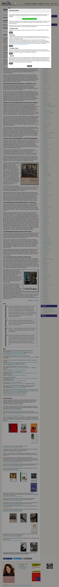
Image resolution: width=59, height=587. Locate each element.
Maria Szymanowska (46, 276)
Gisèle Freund (45, 101)
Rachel (44, 107)
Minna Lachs (45, 170)
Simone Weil (45, 291)
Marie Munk (45, 211)
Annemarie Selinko (46, 252)
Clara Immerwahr (46, 144)
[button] (7, 558)
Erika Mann (45, 190)
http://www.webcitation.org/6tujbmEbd (19, 393)
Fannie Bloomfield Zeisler (47, 61)
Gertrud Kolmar (45, 168)
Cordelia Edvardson (46, 84)
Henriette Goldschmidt (47, 117)
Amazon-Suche (6, 404)
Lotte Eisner (45, 89)
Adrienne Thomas (46, 279)
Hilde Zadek (45, 301)
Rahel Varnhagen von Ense (48, 284)
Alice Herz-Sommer (46, 134)
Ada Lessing (45, 182)
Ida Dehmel (45, 73)
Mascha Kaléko (45, 155)
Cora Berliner (45, 55)
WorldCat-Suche (19, 404)
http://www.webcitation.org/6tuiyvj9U (18, 364)
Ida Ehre (44, 86)
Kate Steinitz (45, 271)
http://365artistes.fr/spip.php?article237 (18, 383)
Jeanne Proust (45, 224)
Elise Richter (45, 226)
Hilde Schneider (46, 245)
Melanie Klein (45, 162)
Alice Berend (45, 48)
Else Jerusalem (45, 152)
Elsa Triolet (45, 281)
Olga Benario (45, 42)
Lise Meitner (45, 205)
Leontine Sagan (46, 234)
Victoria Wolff (45, 297)
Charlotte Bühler (46, 68)
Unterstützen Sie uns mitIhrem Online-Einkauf (22, 567)
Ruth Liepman (45, 185)
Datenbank (34, 3)
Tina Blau (44, 58)
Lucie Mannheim (46, 196)
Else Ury (44, 283)
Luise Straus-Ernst (46, 274)
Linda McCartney (46, 200)
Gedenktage (41, 3)
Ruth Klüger (45, 163)
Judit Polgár (45, 221)
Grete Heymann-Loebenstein (48, 137)
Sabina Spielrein (46, 263)
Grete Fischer (45, 93)
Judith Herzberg (46, 135)
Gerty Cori (45, 71)
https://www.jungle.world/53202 (16, 386)
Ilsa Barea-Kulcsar (46, 35)
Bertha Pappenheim (46, 216)
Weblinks (11, 31)
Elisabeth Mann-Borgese (47, 195)
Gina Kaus (45, 157)
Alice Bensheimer (46, 45)
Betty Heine (45, 129)
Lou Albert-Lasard (46, 28)
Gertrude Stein (45, 269)
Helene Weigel (45, 289)
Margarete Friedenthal (47, 104)
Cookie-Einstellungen (27, 585)
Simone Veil (45, 286)
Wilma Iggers (45, 142)
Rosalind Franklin (46, 98)
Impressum (13, 585)
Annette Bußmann (36, 300)
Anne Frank (45, 96)
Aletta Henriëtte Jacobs (47, 149)
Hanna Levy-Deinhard (47, 183)
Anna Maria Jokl (46, 154)
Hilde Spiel (45, 261)
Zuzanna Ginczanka (46, 111)
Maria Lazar (45, 177)
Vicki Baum (45, 37)
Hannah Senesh (46, 255)
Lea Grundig (45, 119)
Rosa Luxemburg (46, 188)
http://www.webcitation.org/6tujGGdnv (19, 387)
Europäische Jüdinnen (13, 14)
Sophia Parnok (45, 219)
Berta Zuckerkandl (46, 302)
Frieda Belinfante (46, 40)
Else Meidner (45, 201)
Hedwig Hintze (45, 140)
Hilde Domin (45, 83)
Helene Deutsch (46, 76)
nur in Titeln (51, 9)
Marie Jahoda (45, 150)
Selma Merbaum (46, 208)
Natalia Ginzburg (46, 114)
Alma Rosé (45, 228)
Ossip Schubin (45, 247)
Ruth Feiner (45, 91)
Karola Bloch (45, 60)
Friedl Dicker (45, 79)
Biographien (28, 3)
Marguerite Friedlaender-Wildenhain (49, 106)
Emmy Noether (45, 213)
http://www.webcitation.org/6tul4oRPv (19, 380)
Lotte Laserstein (46, 172)
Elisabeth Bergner (46, 53)
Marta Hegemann (7, 170)
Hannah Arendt (45, 32)
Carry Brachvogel (46, 65)
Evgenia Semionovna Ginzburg (48, 112)
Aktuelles (47, 3)
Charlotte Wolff (45, 296)
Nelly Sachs (45, 233)
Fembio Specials (5, 14)
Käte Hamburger (46, 124)
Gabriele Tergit (45, 278)
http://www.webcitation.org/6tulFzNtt (18, 375)
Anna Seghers (45, 250)
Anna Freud (45, 99)
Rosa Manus (45, 198)
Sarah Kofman (45, 167)
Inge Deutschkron (46, 78)
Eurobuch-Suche (12, 404)
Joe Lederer (45, 178)
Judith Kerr (45, 160)
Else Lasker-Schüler (46, 173)
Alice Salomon (45, 236)
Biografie (4, 31)
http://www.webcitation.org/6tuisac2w (19, 353)
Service (52, 3)
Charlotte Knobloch (46, 165)
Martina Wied (45, 294)
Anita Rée (44, 231)
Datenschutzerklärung (19, 585)
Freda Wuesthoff (46, 299)
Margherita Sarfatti (46, 241)
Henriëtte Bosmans (46, 63)
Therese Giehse (46, 109)
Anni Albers (45, 27)
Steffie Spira (45, 266)
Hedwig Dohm (45, 81)
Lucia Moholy (45, 210)
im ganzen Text (51, 8)
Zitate (8, 31)
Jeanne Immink (45, 145)
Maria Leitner (45, 180)
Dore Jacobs (45, 147)
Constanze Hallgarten (47, 122)
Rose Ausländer (46, 33)
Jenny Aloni (45, 30)
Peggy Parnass (45, 218)
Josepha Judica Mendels (47, 206)
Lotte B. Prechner (46, 223)
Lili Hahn (44, 121)
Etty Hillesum (45, 139)
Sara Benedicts (45, 43)
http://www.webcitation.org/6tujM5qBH (19, 369)
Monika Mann (45, 191)
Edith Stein (45, 268)
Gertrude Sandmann (46, 239)
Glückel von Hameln (46, 126)
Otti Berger (45, 51)
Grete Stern (45, 273)
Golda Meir (45, 203)
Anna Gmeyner (45, 116)
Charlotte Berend (46, 50)
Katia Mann (45, 193)
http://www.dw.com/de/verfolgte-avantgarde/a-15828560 (21, 367)
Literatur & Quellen (17, 31)
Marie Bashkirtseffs (29, 68)
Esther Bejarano (46, 38)
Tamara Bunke (45, 66)
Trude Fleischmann (46, 94)
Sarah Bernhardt (46, 56)
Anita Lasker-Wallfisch (47, 175)
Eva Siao (44, 257)
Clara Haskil (45, 127)
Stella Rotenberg (46, 229)
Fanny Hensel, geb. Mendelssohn (49, 132)
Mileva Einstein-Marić (47, 88)
